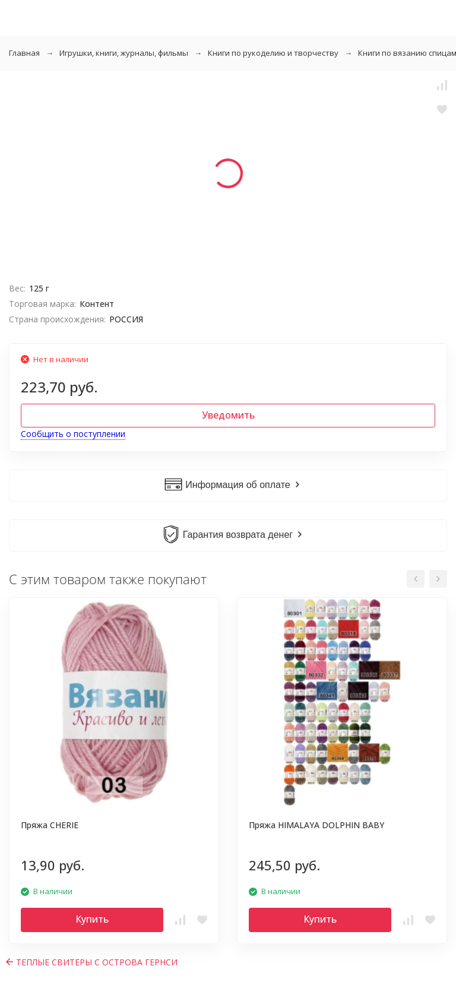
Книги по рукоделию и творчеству (273, 52)
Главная (24, 52)
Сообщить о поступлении (73, 433)
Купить (92, 919)
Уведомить (228, 415)
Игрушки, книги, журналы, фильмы (123, 52)
